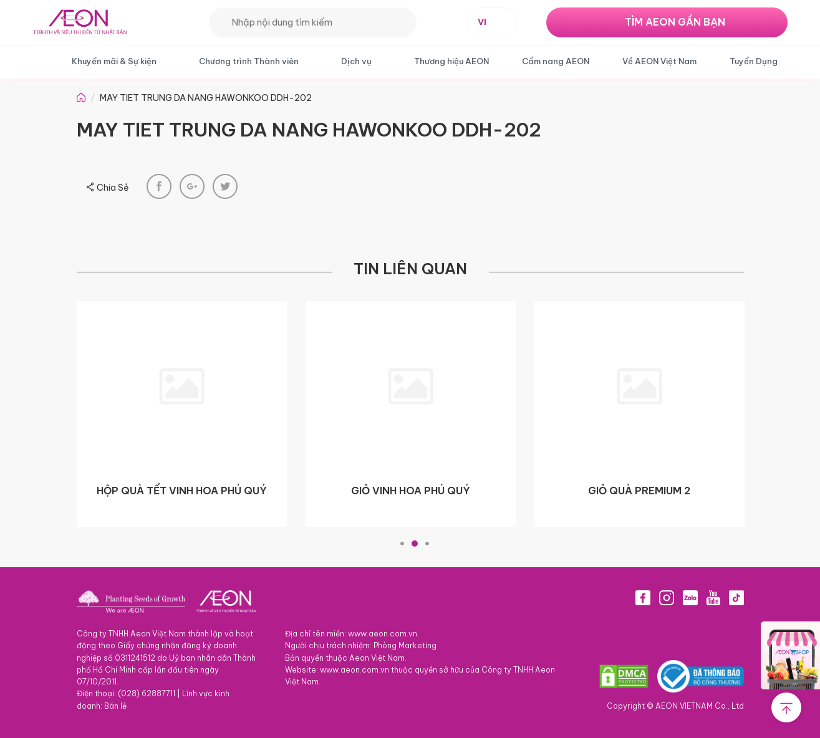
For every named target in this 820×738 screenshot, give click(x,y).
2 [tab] (415, 543)
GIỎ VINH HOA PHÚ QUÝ (410, 490)
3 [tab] (427, 543)
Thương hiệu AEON (451, 61)
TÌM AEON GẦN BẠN (675, 22)
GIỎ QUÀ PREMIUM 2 (639, 490)
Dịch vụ (356, 61)
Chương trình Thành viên (249, 61)
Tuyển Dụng (754, 61)
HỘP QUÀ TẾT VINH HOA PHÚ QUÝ (182, 490)
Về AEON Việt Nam (659, 61)
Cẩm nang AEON (555, 61)
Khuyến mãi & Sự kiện (114, 61)
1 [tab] (402, 543)
